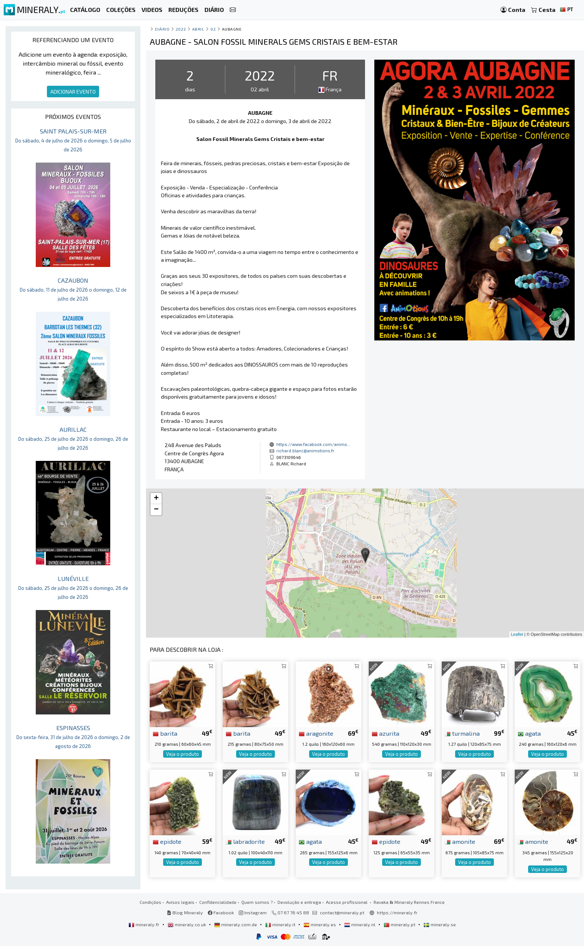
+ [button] (156, 498)
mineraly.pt (400, 924)
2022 (181, 28)
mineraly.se (439, 924)
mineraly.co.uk (187, 924)
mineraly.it (280, 924)
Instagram (253, 912)
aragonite (316, 733)
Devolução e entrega (299, 902)
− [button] (156, 509)
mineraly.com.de (236, 924)
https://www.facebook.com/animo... (313, 444)
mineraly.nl (360, 924)
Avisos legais (180, 902)
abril (198, 28)
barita (165, 733)
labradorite (245, 841)
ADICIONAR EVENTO (73, 91)
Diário (162, 28)
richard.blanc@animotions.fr (305, 450)
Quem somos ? (257, 902)
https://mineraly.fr (397, 912)
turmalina (462, 733)
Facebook (221, 912)
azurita (385, 733)
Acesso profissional (347, 902)
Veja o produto (182, 754)
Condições (150, 902)
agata (529, 733)
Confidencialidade (218, 902)
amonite (460, 841)
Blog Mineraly (185, 912)
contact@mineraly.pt (342, 912)
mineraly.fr (144, 924)
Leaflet (517, 634)
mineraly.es (320, 924)
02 (213, 28)
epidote (167, 841)
